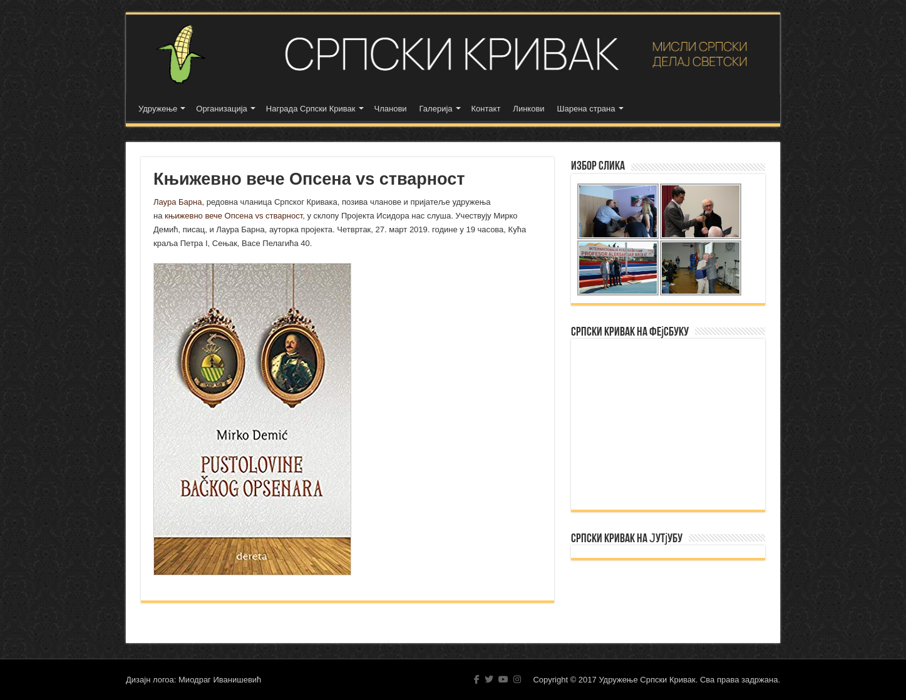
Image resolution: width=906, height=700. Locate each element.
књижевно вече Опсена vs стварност (233, 215)
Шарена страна (586, 108)
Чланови (390, 108)
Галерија (436, 108)
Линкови (528, 108)
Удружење (157, 108)
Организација (221, 108)
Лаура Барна (177, 202)
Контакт (486, 108)
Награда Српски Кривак (311, 108)
